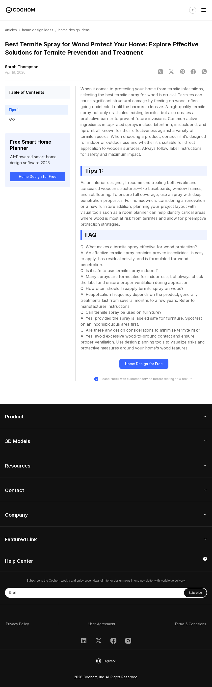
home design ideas (37, 30)
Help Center (19, 561)
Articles (11, 30)
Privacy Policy (17, 624)
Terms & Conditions (190, 624)
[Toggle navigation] (203, 10)
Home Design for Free (37, 176)
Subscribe (195, 592)
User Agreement (101, 624)
